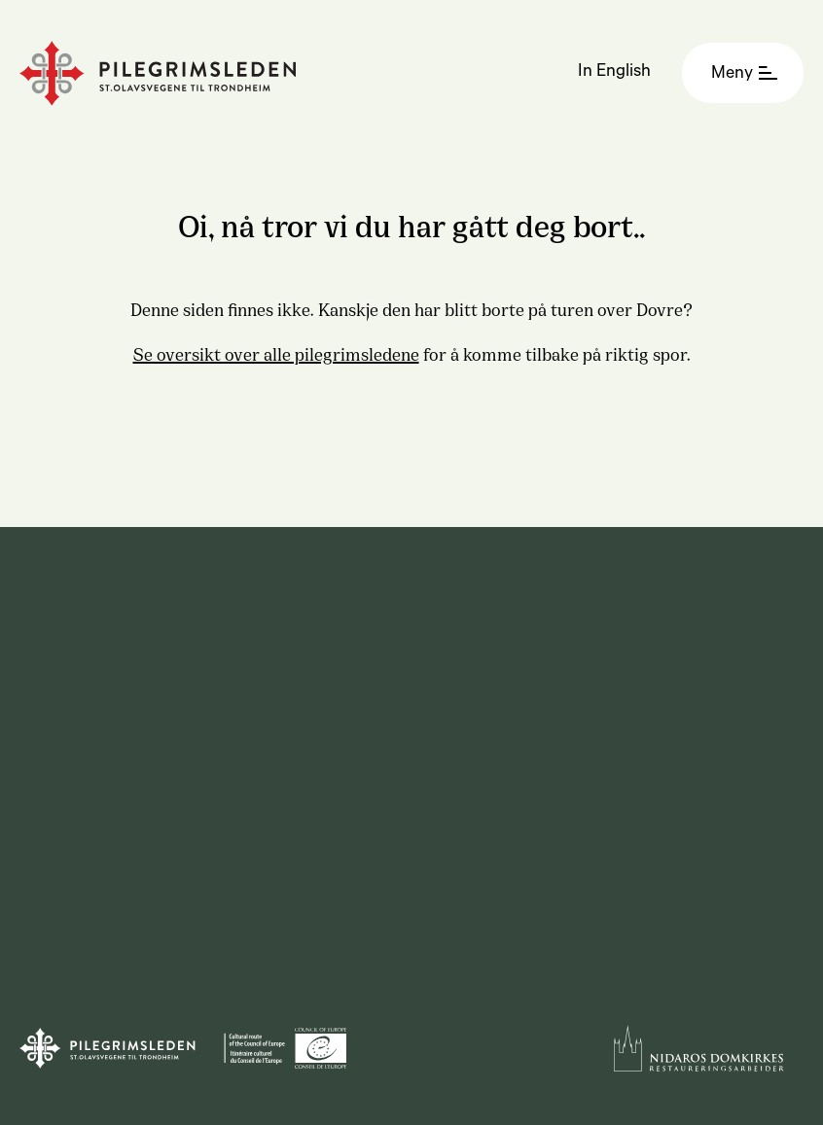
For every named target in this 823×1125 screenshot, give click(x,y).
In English (614, 73)
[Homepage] (158, 73)
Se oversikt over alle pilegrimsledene (276, 353)
